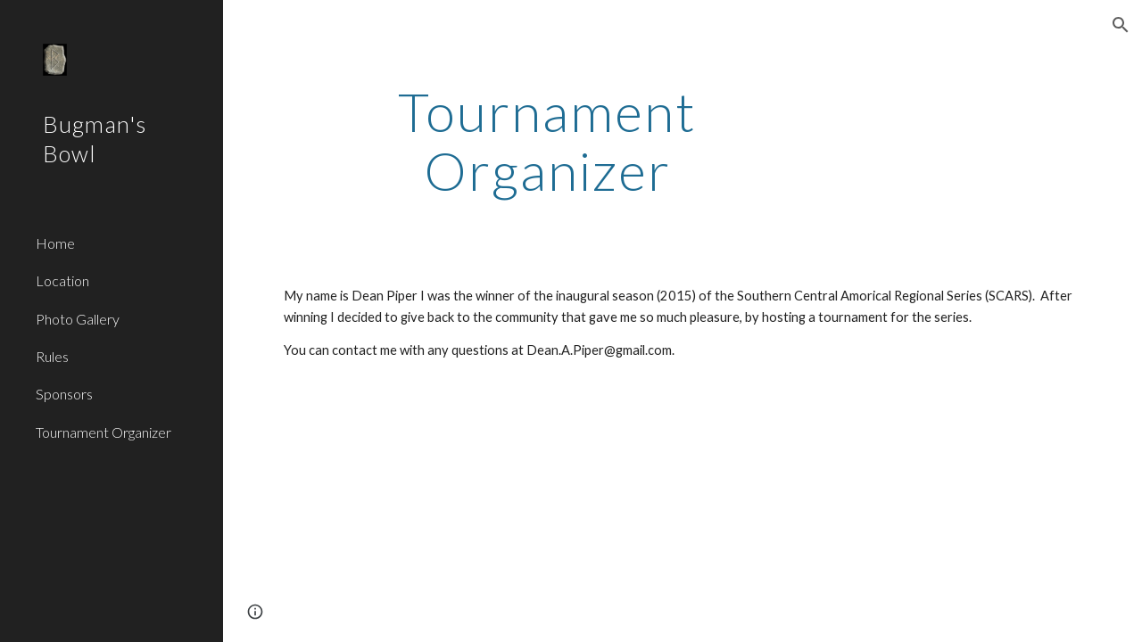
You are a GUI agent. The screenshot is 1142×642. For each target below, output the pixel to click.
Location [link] (62, 280)
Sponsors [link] (64, 393)
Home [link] (55, 243)
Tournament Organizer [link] (103, 432)
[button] (1120, 25)
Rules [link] (52, 356)
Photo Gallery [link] (78, 318)
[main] (547, 141)
